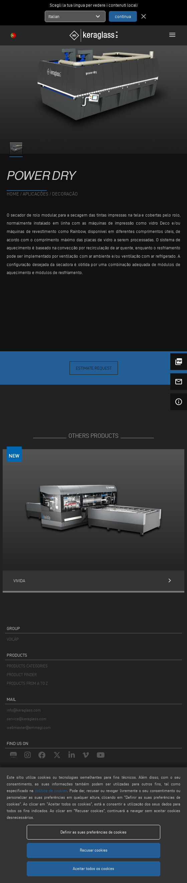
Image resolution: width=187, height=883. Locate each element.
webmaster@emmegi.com (29, 727)
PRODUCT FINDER (22, 674)
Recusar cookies (94, 850)
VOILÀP (13, 639)
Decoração (65, 194)
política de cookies (51, 790)
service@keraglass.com (26, 719)
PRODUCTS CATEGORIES (27, 666)
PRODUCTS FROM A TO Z (27, 683)
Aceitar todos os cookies (93, 868)
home (13, 194)
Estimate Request (94, 368)
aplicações (35, 194)
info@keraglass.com (24, 710)
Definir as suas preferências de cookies (93, 832)
